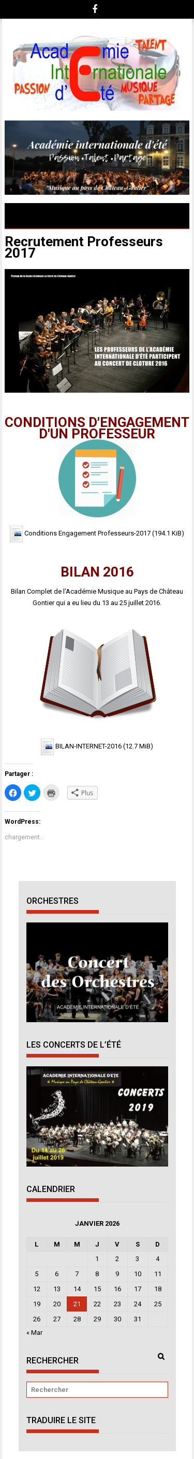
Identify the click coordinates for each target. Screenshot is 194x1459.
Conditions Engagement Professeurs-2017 (87, 534)
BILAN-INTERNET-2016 (88, 747)
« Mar (34, 1332)
